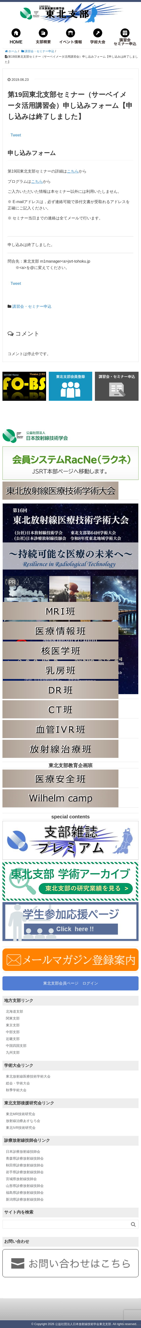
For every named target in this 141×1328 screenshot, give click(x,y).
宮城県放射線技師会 (21, 1179)
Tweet (16, 135)
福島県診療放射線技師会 (25, 1192)
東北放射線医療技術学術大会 (28, 1076)
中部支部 (13, 1032)
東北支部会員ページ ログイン (70, 983)
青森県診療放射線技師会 (25, 1158)
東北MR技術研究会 (20, 1114)
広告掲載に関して (123, 579)
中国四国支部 (16, 1046)
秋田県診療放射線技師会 (25, 1165)
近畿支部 (13, 1039)
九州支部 (13, 1052)
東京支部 (13, 1025)
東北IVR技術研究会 (21, 1128)
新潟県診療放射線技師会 (25, 1199)
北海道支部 (14, 1011)
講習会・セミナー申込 (31, 306)
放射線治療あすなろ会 (23, 1121)
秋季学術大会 (16, 1090)
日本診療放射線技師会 (23, 1151)
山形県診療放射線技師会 (25, 1186)
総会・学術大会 (18, 1083)
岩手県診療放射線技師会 (25, 1172)
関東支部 (13, 1018)
